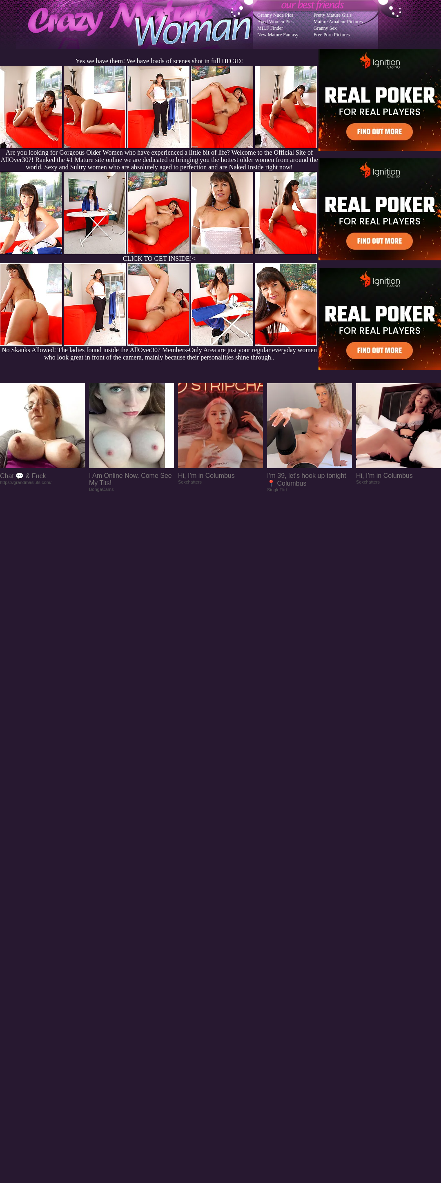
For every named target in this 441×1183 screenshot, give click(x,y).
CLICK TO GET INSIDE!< (159, 258)
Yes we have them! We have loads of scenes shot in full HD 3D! (159, 61)
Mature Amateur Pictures (338, 21)
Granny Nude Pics (275, 15)
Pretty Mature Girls (333, 15)
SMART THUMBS (235, 1023)
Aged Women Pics (275, 21)
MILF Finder (270, 28)
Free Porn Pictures (332, 35)
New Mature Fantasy (277, 35)
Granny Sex (325, 28)
